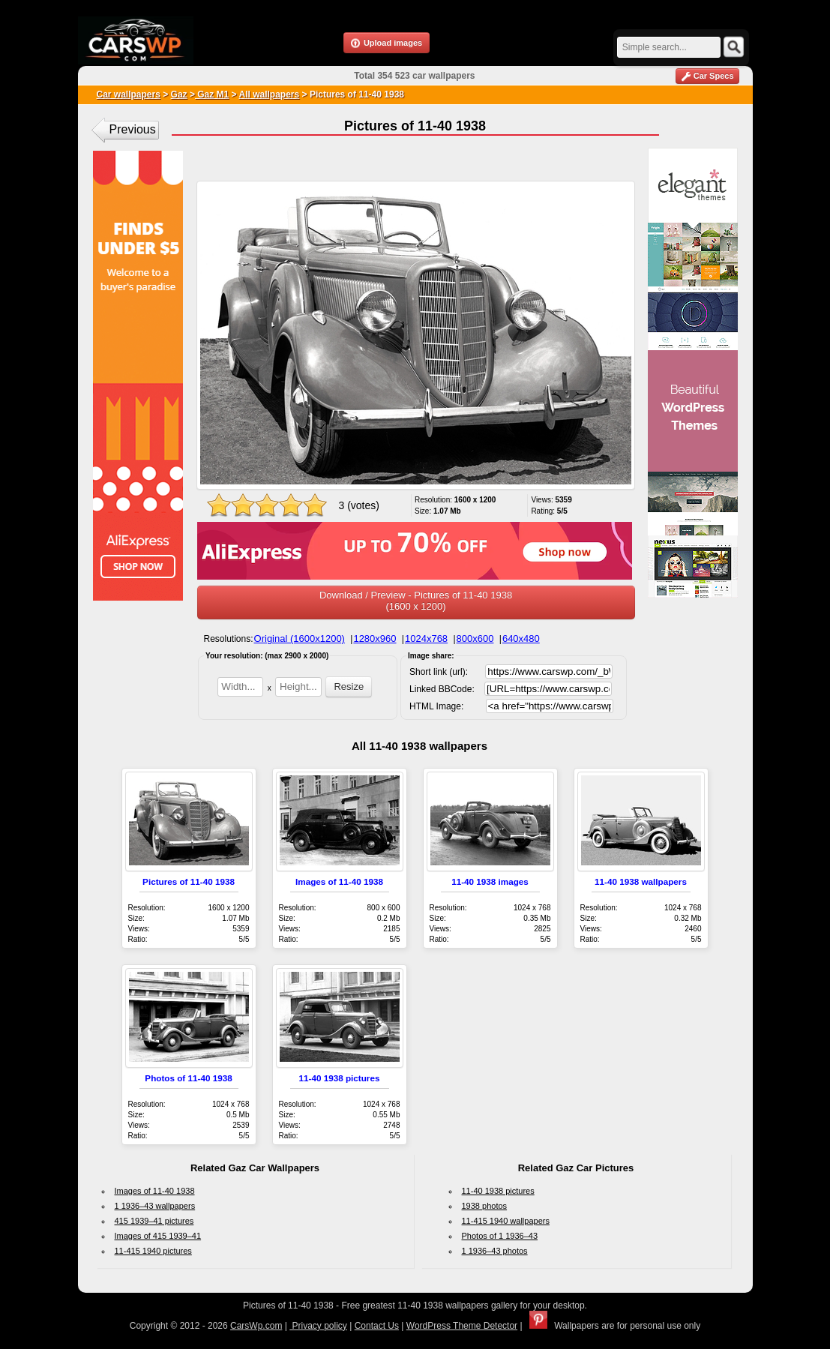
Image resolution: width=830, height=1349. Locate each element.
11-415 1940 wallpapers (506, 1220)
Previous (132, 129)
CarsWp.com (256, 1326)
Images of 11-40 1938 (339, 881)
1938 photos (485, 1205)
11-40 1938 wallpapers (641, 881)
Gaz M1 (212, 94)
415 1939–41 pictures (154, 1220)
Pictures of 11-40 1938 (188, 881)
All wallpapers (269, 94)
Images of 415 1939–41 (158, 1235)
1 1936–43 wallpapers (155, 1205)
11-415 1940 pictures (153, 1250)
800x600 (475, 638)
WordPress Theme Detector (461, 1326)
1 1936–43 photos (495, 1250)
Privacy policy (318, 1326)
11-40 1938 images (490, 881)
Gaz (179, 94)
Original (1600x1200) (299, 638)
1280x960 (374, 638)
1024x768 (426, 638)
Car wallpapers (128, 94)
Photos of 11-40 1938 (188, 1078)
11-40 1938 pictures (339, 1078)
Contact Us (377, 1326)
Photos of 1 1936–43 (500, 1235)
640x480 (521, 638)
